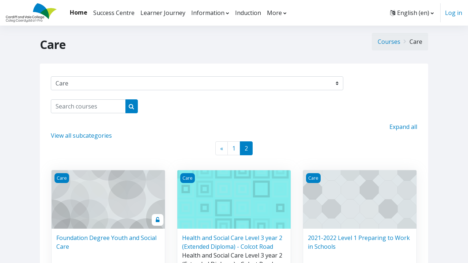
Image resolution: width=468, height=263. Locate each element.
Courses (389, 42)
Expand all (403, 127)
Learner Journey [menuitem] (162, 13)
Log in (453, 13)
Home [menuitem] (78, 12)
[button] (412, 13)
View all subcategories (81, 136)
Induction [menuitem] (248, 13)
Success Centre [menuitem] (114, 13)
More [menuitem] (274, 13)
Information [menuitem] (207, 13)
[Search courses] (88, 106)
